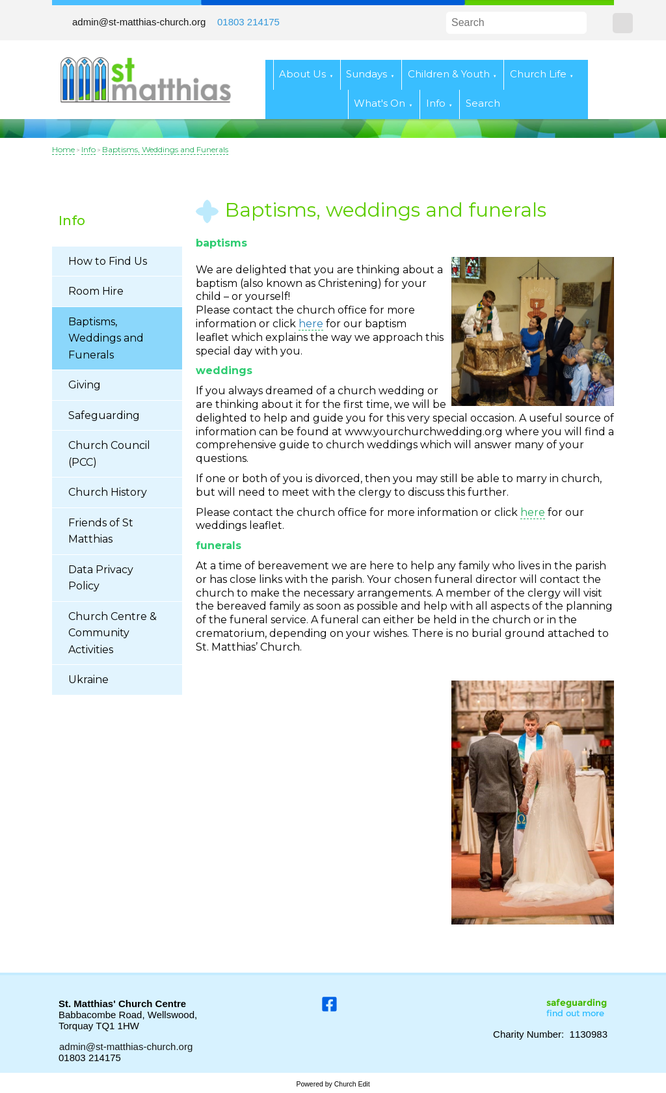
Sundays (366, 74)
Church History (107, 492)
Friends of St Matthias (100, 531)
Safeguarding (104, 415)
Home (63, 149)
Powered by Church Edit (332, 1084)
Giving (84, 385)
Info (436, 103)
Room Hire (96, 291)
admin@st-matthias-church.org (139, 21)
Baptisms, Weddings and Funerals (165, 149)
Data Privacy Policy (100, 578)
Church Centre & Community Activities (112, 633)
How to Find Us (107, 261)
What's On (379, 103)
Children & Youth (449, 74)
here (532, 512)
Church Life (538, 74)
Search (483, 103)
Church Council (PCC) (109, 453)
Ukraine (88, 679)
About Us (302, 74)
